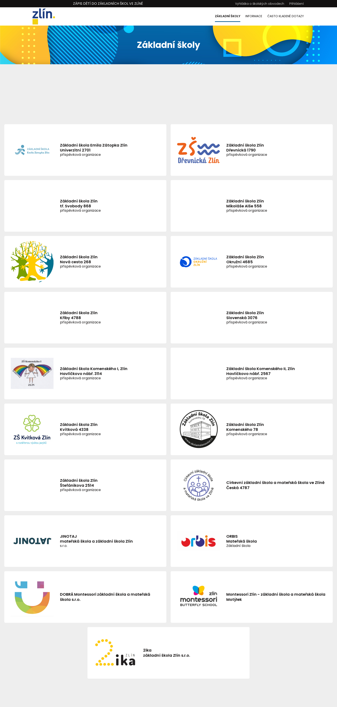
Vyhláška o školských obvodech (259, 4)
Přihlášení (296, 4)
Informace (253, 16)
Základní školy (227, 16)
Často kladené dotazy (285, 16)
